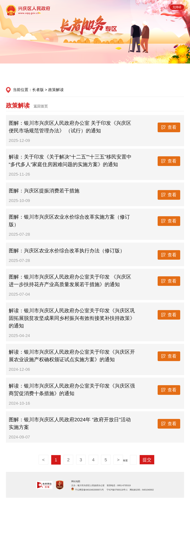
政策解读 (56, 89)
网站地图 (75, 527)
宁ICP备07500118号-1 (117, 536)
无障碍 (176, 7)
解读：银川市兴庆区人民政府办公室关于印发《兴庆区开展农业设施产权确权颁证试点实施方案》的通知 (70, 390)
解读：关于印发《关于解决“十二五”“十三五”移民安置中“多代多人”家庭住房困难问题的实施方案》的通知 (71, 167)
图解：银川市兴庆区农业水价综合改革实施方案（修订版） (70, 237)
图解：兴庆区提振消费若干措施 (45, 202)
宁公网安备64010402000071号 (89, 536)
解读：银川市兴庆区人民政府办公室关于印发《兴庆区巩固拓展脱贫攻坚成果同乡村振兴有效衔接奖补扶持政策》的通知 (70, 348)
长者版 (38, 89)
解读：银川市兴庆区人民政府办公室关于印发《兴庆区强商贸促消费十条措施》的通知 (70, 429)
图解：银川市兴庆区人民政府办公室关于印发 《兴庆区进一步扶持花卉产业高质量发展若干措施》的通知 (71, 306)
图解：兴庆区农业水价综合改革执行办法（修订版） (68, 271)
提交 (146, 505)
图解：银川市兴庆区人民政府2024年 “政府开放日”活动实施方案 (71, 467)
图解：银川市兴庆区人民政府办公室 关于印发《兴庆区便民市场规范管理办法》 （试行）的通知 (71, 129)
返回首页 (41, 106)
